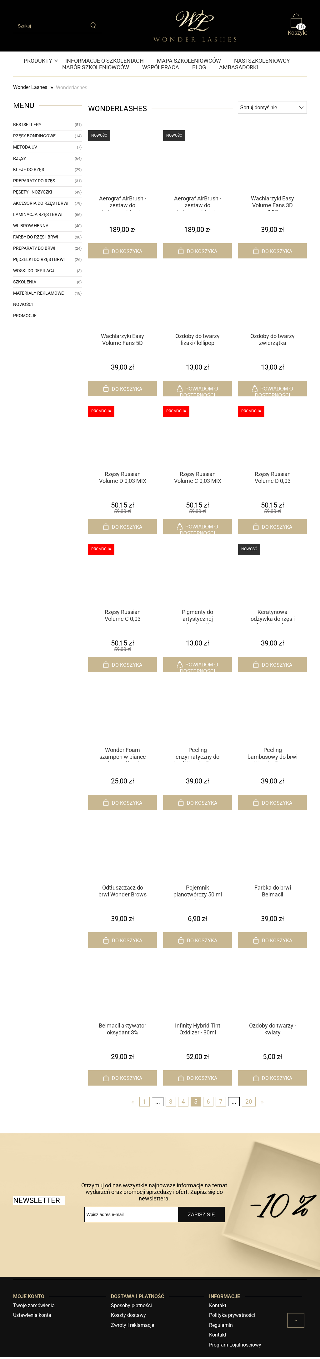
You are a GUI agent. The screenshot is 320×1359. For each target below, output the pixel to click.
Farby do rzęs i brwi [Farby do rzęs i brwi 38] (35, 236)
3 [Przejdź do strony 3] (170, 1103)
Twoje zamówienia (34, 1307)
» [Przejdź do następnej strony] (262, 1103)
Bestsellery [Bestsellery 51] (27, 124)
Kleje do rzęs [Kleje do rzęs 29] (28, 169)
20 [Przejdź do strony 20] (248, 1103)
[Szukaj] (94, 25)
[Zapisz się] (201, 1216)
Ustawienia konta (32, 1317)
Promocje (25, 315)
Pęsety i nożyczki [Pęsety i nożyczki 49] (32, 191)
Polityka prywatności (232, 1317)
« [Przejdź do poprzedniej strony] (132, 1103)
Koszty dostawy (128, 1317)
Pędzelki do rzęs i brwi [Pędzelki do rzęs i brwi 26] (39, 259)
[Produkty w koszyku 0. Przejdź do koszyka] (297, 25)
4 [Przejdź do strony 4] (183, 1103)
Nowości (23, 304)
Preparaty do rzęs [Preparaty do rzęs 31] (34, 180)
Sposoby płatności (131, 1307)
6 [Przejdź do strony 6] (208, 1103)
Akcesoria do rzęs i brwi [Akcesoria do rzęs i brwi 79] (40, 203)
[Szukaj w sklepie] (50, 25)
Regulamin (221, 1327)
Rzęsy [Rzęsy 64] (19, 158)
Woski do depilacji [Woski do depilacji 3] (34, 270)
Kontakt (217, 1307)
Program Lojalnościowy (235, 1347)
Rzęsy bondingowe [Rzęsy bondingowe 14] (34, 135)
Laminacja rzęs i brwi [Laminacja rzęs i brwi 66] (37, 214)
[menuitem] (41, 60)
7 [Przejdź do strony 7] (220, 1103)
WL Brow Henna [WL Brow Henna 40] (30, 225)
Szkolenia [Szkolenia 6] (24, 281)
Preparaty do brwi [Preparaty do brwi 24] (34, 248)
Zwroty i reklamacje (132, 1327)
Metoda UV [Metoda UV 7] (25, 147)
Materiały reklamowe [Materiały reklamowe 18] (38, 293)
